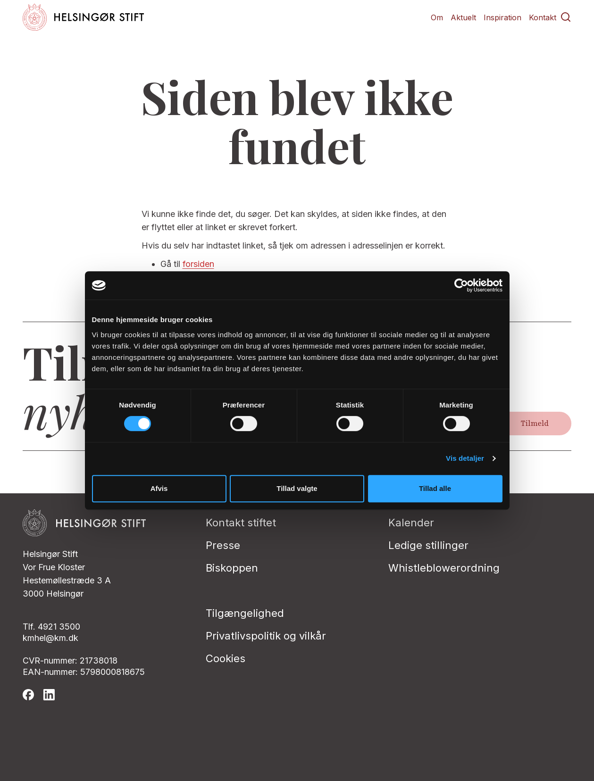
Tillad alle (435, 488)
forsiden (198, 264)
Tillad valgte (296, 488)
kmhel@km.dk (50, 638)
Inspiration (502, 17)
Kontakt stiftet (241, 522)
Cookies (225, 658)
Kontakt (542, 17)
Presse (223, 545)
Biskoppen (232, 567)
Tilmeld (535, 423)
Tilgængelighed (245, 613)
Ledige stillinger (428, 545)
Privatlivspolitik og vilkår (266, 635)
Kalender (411, 522)
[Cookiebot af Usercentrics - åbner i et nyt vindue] (461, 285)
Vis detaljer (465, 458)
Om (437, 17)
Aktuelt (463, 17)
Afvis (159, 488)
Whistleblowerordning (444, 567)
